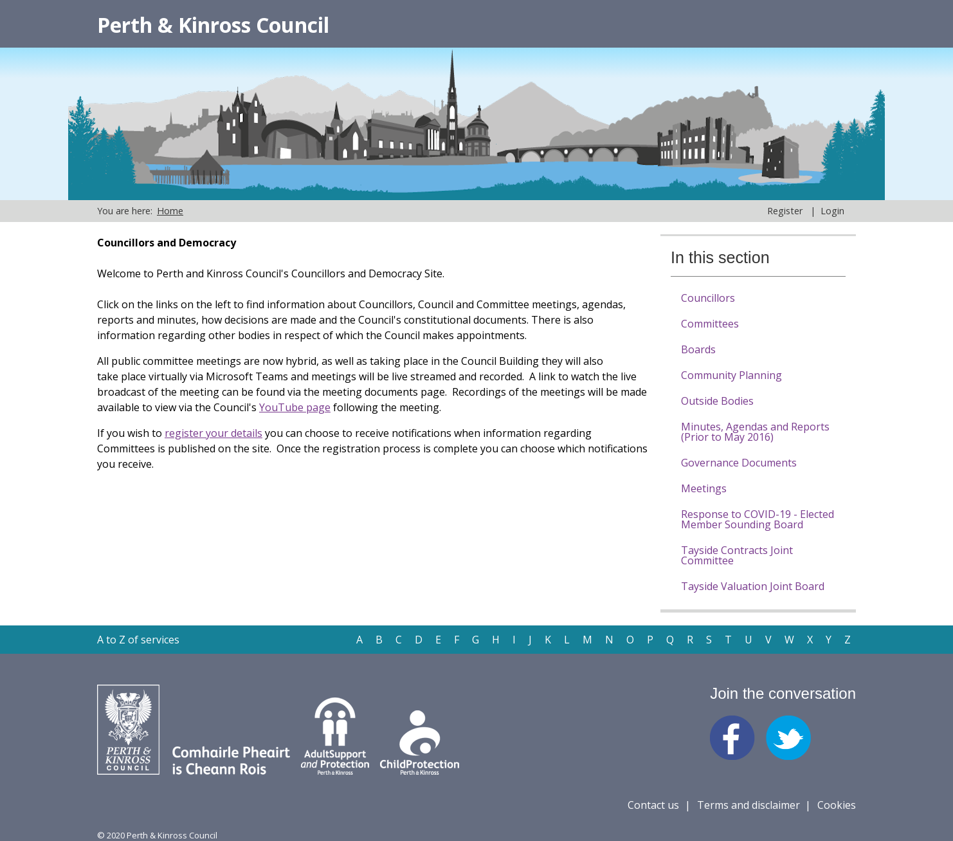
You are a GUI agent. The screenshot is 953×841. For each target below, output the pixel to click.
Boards (698, 349)
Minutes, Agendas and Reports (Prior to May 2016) (755, 432)
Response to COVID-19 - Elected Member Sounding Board (757, 519)
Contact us (653, 805)
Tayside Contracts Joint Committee (737, 555)
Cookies (836, 805)
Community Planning (731, 375)
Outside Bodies (717, 401)
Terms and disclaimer (748, 805)
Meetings (704, 488)
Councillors (708, 298)
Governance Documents (739, 463)
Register (785, 211)
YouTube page (295, 407)
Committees (710, 324)
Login (832, 211)
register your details (213, 433)
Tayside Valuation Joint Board (752, 586)
